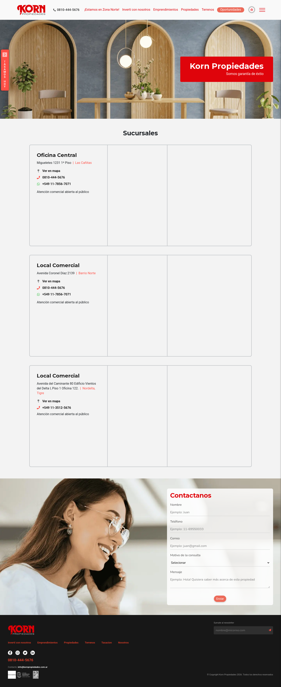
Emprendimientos (165, 9)
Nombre (176, 505)
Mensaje (176, 572)
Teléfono (176, 521)
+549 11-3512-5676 (56, 408)
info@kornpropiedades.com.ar (32, 667)
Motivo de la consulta (185, 555)
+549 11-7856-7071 (56, 184)
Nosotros (123, 642)
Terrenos (208, 9)
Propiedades (71, 642)
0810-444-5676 (68, 10)
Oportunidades (230, 9)
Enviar (220, 598)
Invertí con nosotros (136, 9)
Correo (175, 538)
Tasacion (106, 642)
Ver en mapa (51, 171)
